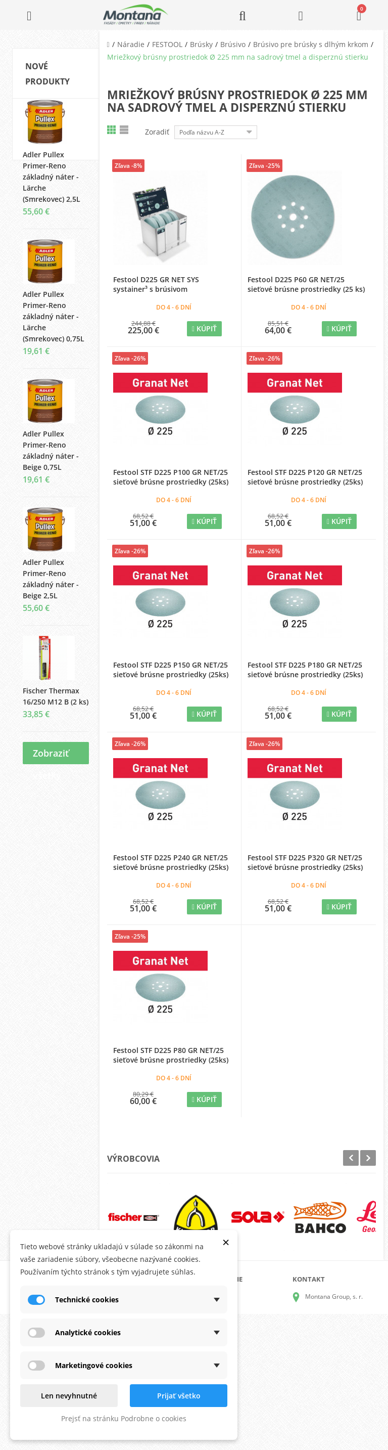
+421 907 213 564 (330, 1381)
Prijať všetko (179, 1395)
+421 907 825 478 (330, 1367)
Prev (351, 1158)
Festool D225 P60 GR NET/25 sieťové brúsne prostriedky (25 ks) (306, 284)
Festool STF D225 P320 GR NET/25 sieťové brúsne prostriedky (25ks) (305, 862)
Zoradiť (157, 132)
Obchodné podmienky (244, 1346)
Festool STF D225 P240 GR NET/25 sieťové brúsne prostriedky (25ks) (170, 862)
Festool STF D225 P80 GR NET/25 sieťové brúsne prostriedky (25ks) (170, 1055)
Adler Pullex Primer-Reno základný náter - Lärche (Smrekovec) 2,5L (51, 186)
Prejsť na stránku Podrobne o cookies (123, 1418)
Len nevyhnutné (69, 1395)
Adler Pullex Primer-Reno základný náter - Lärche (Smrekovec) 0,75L (53, 325)
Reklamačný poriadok (244, 1362)
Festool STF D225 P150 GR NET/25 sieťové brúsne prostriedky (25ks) (170, 669)
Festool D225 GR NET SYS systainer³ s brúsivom (156, 284)
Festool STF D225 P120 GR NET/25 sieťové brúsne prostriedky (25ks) (305, 477)
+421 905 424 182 (330, 1353)
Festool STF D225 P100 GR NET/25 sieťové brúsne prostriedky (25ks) (170, 477)
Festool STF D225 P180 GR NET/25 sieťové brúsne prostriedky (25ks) (305, 669)
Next (368, 1158)
